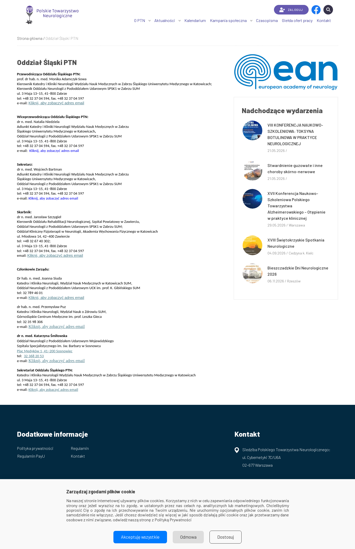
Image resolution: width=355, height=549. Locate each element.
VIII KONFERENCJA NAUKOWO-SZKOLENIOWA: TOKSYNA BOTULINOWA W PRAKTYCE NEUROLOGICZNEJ (295, 134)
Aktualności (164, 20)
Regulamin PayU (31, 455)
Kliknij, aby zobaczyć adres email (56, 103)
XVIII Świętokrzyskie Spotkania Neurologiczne (295, 242)
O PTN (139, 20)
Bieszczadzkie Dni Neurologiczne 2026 (297, 270)
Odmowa (188, 537)
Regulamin (80, 448)
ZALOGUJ (291, 10)
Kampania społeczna (228, 20)
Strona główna (29, 38)
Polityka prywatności (35, 448)
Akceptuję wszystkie (139, 537)
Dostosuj (227, 537)
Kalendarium (195, 20)
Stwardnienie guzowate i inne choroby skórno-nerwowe (295, 168)
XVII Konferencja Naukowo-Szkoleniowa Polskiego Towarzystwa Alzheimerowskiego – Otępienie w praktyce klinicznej (296, 206)
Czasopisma (267, 20)
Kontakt (324, 20)
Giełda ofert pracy (297, 20)
